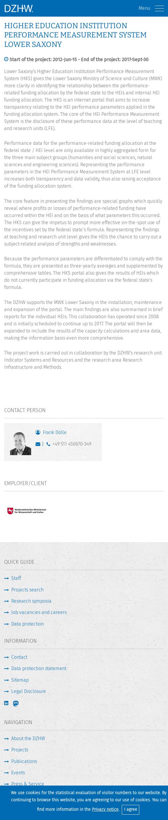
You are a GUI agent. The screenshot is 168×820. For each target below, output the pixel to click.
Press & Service (27, 784)
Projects (19, 750)
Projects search (27, 590)
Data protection (27, 624)
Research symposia (31, 601)
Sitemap (20, 680)
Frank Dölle (55, 432)
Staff (16, 578)
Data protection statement (38, 668)
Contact (19, 657)
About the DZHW (28, 738)
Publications (24, 761)
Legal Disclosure (28, 691)
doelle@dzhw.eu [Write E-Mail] (39, 445)
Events (18, 772)
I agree (130, 809)
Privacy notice (105, 809)
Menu (151, 8)
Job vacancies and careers (39, 612)
